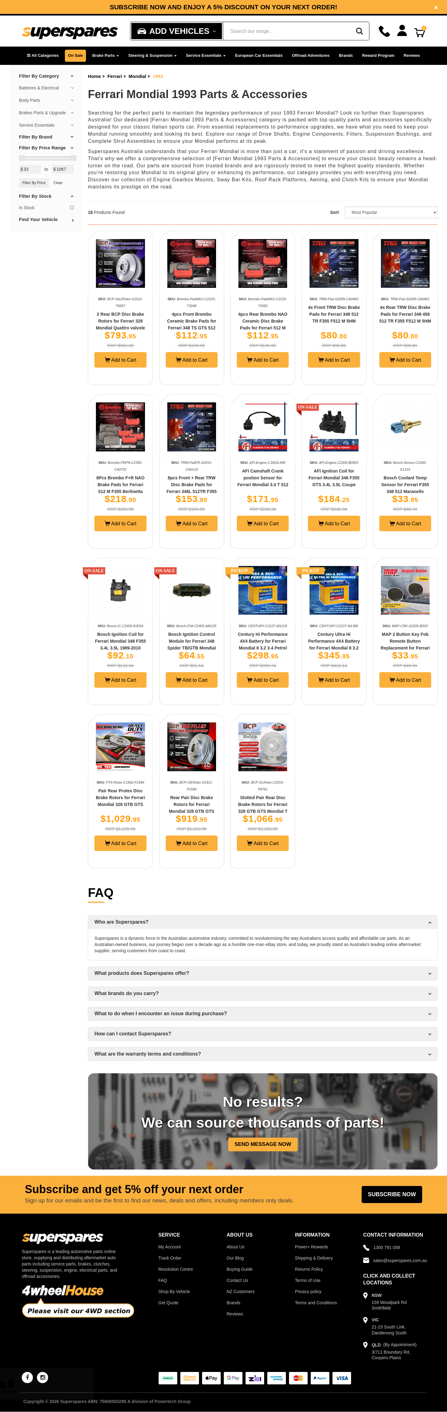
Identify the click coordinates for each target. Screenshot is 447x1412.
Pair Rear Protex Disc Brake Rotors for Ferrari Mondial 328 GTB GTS (120, 797)
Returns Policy (309, 1269)
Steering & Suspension (152, 55)
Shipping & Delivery (314, 1258)
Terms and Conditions (316, 1302)
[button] (43, 56)
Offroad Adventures (311, 55)
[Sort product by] (391, 212)
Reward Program (378, 55)
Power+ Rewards (311, 1246)
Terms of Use (307, 1280)
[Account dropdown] (402, 30)
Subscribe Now (392, 1194)
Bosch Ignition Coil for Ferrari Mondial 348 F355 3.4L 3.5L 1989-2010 (120, 641)
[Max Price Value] (63, 169)
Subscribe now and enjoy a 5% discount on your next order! (223, 7)
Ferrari (114, 76)
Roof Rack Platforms (280, 179)
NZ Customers (241, 1291)
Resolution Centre (175, 1269)
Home (94, 76)
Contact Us (237, 1280)
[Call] (384, 31)
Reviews (412, 55)
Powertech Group (173, 1401)
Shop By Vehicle (174, 1291)
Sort (334, 212)
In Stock (46, 207)
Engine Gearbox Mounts (183, 179)
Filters (354, 134)
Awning (318, 179)
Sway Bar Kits (234, 179)
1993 (158, 76)
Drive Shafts (274, 134)
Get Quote (168, 1302)
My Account (169, 1246)
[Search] (359, 31)
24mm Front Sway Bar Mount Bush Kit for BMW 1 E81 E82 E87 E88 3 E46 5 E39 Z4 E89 (60, 1383)
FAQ (162, 1280)
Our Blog (235, 1258)
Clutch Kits (355, 179)
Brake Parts (105, 55)
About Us (236, 1246)
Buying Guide (240, 1269)
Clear (58, 183)
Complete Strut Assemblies (121, 141)
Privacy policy (308, 1291)
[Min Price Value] (30, 169)
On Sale (75, 55)
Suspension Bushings (392, 134)
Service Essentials (206, 55)
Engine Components (318, 134)
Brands (346, 55)
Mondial (137, 76)
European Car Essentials (258, 55)
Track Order (169, 1258)
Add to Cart (121, 360)
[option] (223, 7)
